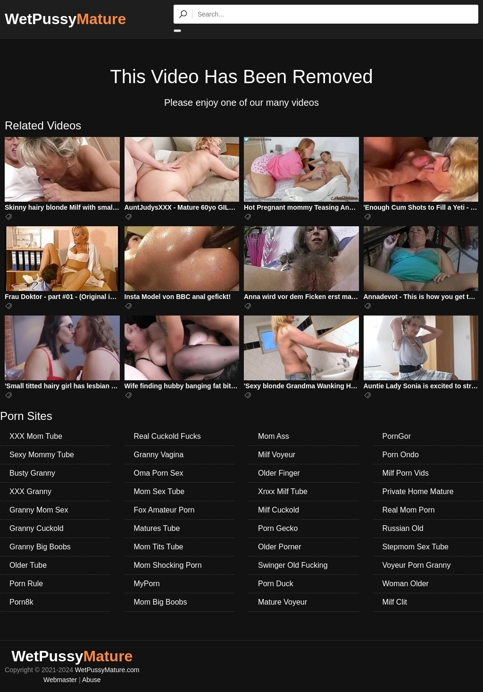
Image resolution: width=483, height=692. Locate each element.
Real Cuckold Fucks (167, 436)
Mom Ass (273, 436)
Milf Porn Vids (406, 473)
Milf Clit (395, 602)
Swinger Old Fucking (293, 565)
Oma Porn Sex (158, 473)
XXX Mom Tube (35, 436)
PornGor (397, 436)
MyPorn (147, 584)
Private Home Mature (418, 491)
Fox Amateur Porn (164, 510)
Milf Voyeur (276, 455)
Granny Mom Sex (38, 510)
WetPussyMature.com (107, 670)
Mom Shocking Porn (168, 565)
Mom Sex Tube (159, 491)
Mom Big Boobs (160, 602)
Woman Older (406, 584)
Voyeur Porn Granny (417, 565)
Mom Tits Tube (158, 547)
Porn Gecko (278, 528)
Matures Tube (157, 528)
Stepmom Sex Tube (416, 547)
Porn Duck (275, 584)
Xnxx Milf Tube (283, 491)
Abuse (91, 679)
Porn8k (21, 602)
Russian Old (403, 528)
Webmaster (60, 679)
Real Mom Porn (409, 510)
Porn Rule (26, 584)
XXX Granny (30, 491)
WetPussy (65, 18)
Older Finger (279, 473)
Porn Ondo (401, 455)
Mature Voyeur (282, 602)
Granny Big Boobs (40, 547)
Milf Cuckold (278, 510)
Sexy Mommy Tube (41, 455)
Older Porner (279, 547)
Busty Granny (32, 473)
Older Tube (28, 565)
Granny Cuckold (36, 528)
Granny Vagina (159, 455)
